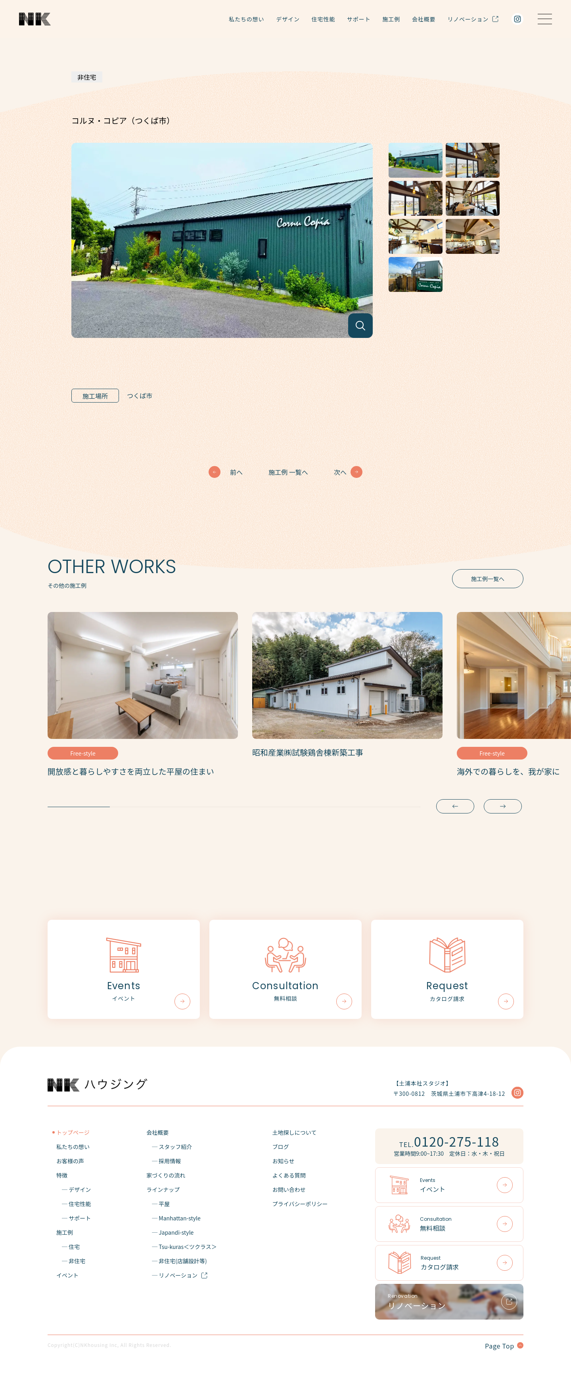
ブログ (280, 1147)
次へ (340, 472)
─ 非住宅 (70, 1261)
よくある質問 (289, 1175)
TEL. (449, 1141)
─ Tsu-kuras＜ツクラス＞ (181, 1247)
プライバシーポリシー (300, 1204)
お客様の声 (70, 1161)
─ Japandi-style (170, 1232)
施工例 (391, 19)
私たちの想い (246, 19)
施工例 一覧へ (288, 472)
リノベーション (473, 19)
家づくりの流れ (165, 1175)
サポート (358, 19)
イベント (67, 1275)
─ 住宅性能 (73, 1204)
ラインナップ (163, 1189)
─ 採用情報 (163, 1161)
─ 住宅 (68, 1247)
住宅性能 (323, 19)
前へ (236, 472)
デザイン (287, 19)
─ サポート (73, 1218)
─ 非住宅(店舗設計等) (176, 1261)
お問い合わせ (289, 1189)
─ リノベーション (177, 1275)
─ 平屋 (158, 1204)
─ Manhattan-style (173, 1218)
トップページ (73, 1132)
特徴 (61, 1175)
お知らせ (283, 1161)
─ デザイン (73, 1189)
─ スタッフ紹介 (169, 1147)
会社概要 (423, 19)
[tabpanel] (143, 699)
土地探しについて (294, 1132)
